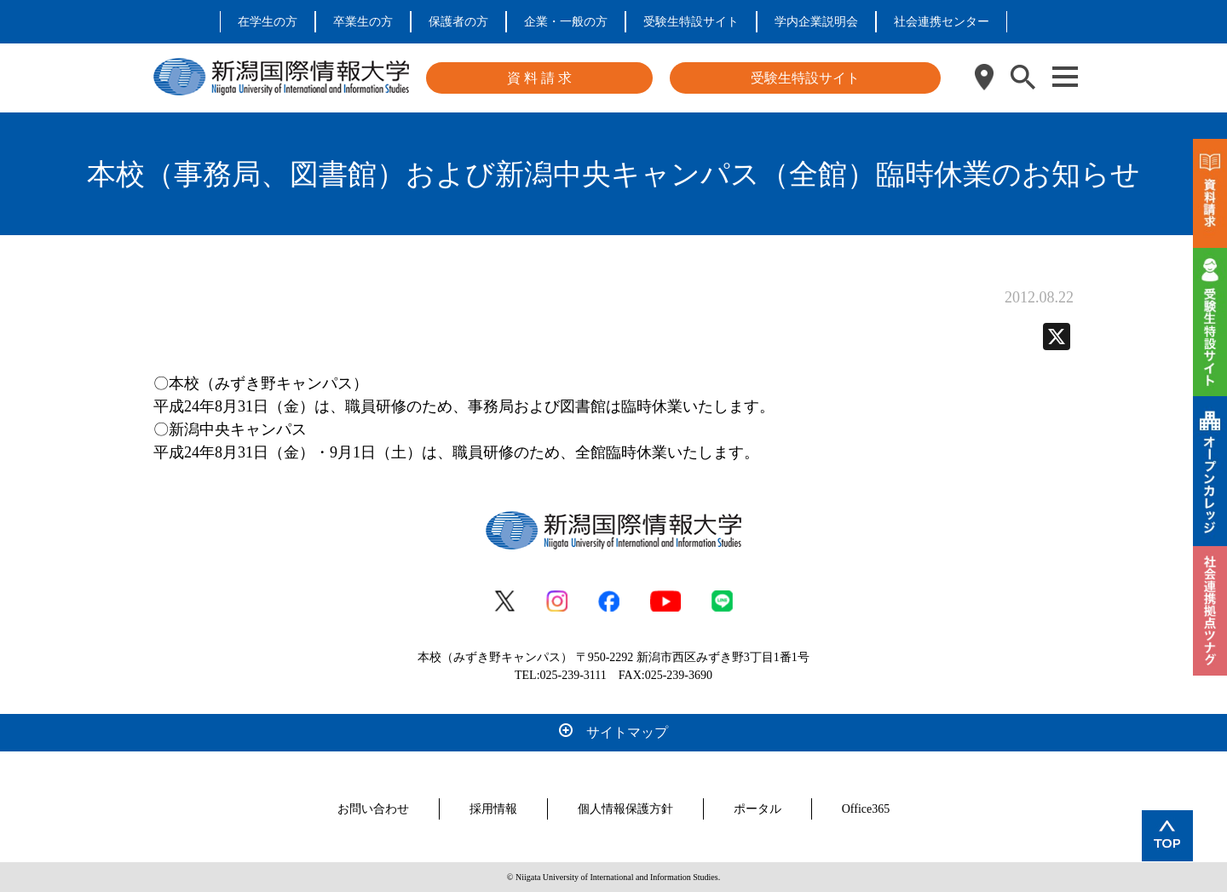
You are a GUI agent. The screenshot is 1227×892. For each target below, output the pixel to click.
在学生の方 (267, 21)
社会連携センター (941, 21)
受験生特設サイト (691, 21)
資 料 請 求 (539, 78)
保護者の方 (458, 21)
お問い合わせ (373, 809)
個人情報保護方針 (625, 809)
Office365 (866, 809)
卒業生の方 (363, 21)
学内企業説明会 (816, 21)
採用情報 (493, 809)
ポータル (757, 809)
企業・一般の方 (566, 21)
